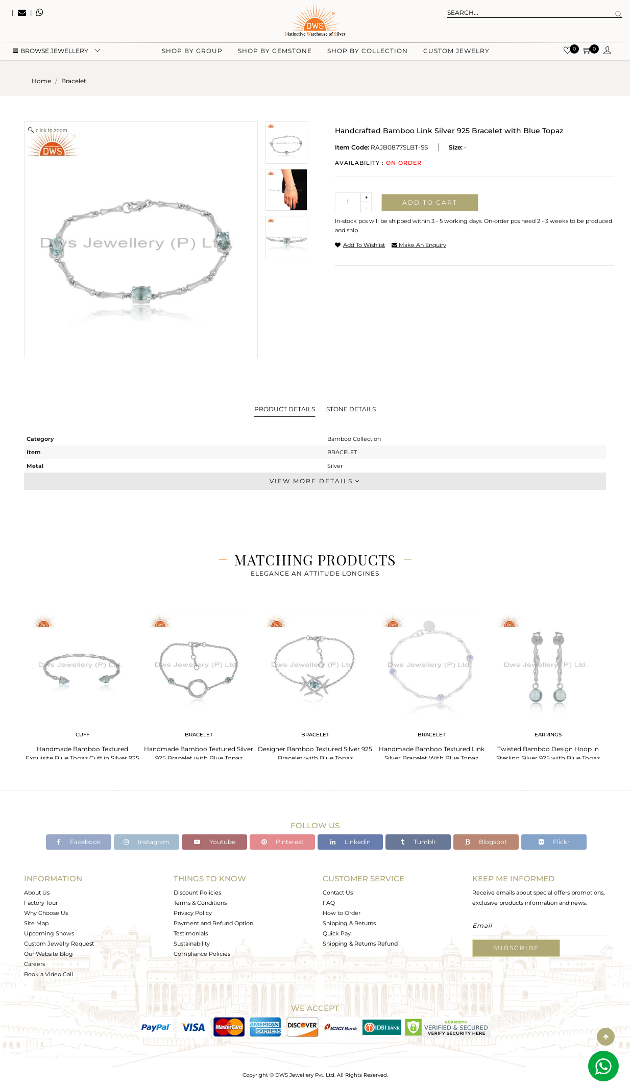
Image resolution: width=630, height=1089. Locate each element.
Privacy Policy (193, 913)
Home (41, 81)
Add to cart (429, 202)
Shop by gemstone (275, 51)
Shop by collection (367, 51)
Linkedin (350, 842)
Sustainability (192, 943)
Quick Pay (337, 933)
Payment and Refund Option (213, 923)
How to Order (341, 913)
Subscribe (516, 948)
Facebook (79, 842)
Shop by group (192, 51)
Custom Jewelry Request (59, 943)
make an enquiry (419, 245)
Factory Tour (41, 902)
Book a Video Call (48, 974)
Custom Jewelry (456, 51)
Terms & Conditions (200, 902)
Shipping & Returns (349, 923)
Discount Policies (197, 892)
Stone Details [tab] (351, 409)
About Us (37, 892)
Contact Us (338, 892)
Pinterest (282, 842)
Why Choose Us (46, 913)
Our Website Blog (48, 953)
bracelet (73, 81)
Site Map (36, 923)
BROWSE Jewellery (50, 51)
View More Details (315, 481)
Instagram (146, 842)
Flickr (554, 842)
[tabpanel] (82, 684)
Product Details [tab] (284, 409)
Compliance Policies (202, 953)
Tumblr (418, 842)
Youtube (214, 842)
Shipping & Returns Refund (360, 943)
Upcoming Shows (49, 933)
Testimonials (191, 933)
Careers (34, 964)
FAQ (329, 902)
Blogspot (486, 842)
